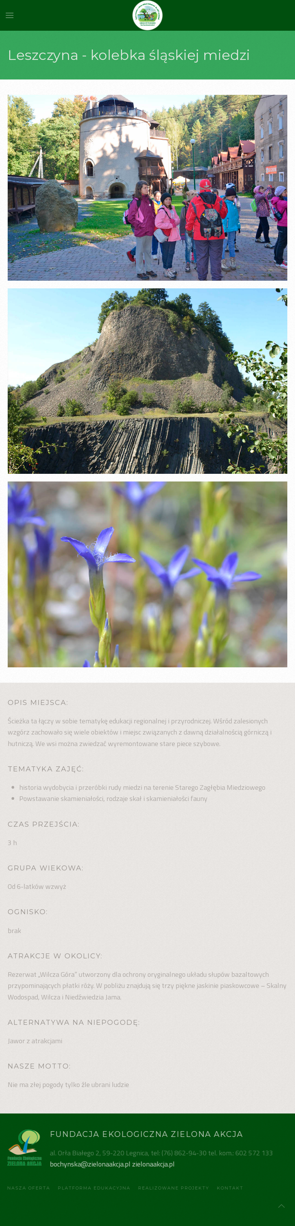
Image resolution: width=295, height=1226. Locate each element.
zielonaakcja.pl (152, 1164)
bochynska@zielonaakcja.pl (89, 1164)
